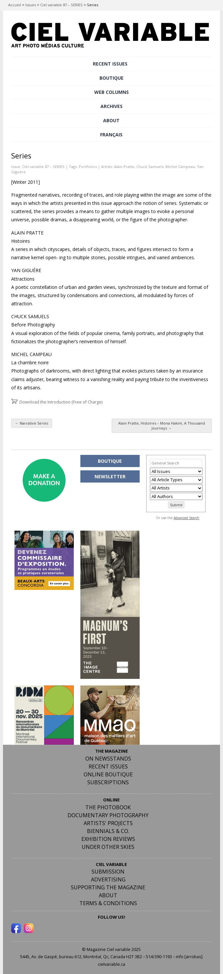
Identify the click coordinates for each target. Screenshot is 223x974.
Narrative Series (31, 423)
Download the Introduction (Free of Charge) (60, 402)
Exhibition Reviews (108, 839)
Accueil (14, 4)
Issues (30, 4)
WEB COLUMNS (111, 92)
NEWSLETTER (110, 476)
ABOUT (111, 120)
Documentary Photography (108, 815)
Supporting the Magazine (108, 887)
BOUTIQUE (111, 78)
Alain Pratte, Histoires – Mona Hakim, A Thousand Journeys (161, 426)
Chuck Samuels (149, 166)
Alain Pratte (124, 166)
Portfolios (88, 166)
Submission (108, 871)
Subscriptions (108, 782)
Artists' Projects (108, 823)
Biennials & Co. (108, 831)
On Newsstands (108, 758)
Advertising (108, 879)
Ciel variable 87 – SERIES (61, 4)
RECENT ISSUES (110, 64)
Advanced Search (186, 517)
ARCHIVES (111, 106)
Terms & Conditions (108, 903)
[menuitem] (111, 135)
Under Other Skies (108, 846)
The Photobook (108, 807)
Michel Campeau (180, 166)
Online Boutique (108, 774)
